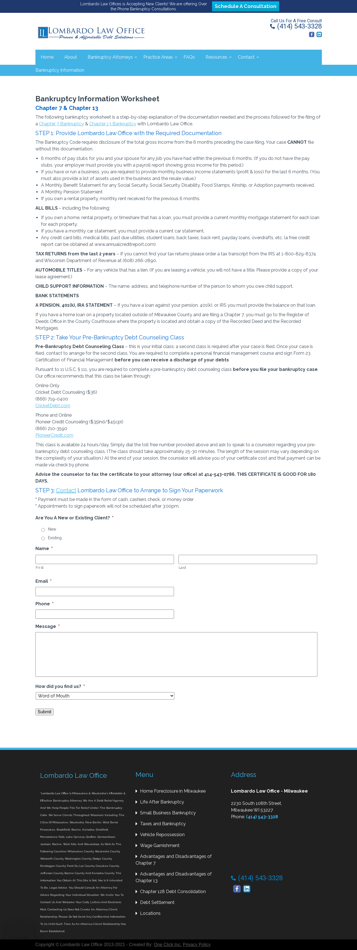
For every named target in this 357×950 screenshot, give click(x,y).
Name (44, 548)
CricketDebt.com (52, 405)
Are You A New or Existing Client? (74, 517)
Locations (150, 913)
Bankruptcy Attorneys (110, 57)
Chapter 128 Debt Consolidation (173, 891)
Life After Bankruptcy (162, 802)
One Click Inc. (168, 944)
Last (182, 567)
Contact (246, 57)
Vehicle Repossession (162, 834)
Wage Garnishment (160, 845)
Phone (44, 603)
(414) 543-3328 (296, 26)
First (40, 567)
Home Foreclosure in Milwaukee (173, 791)
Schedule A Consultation (245, 6)
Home (47, 57)
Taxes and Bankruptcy (163, 823)
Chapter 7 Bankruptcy (61, 123)
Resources (216, 57)
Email (43, 581)
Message (47, 626)
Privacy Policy (197, 944)
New (52, 529)
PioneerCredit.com (54, 435)
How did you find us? (60, 686)
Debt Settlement (157, 902)
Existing (55, 538)
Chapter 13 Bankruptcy (112, 123)
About (70, 57)
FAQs (189, 57)
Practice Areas (158, 57)
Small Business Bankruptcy (168, 812)
